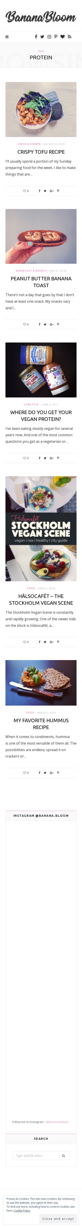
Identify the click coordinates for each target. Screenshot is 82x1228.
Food (31, 588)
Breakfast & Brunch (31, 271)
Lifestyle (31, 404)
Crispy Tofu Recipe (41, 152)
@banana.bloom (57, 1122)
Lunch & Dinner (29, 144)
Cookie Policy (22, 1210)
